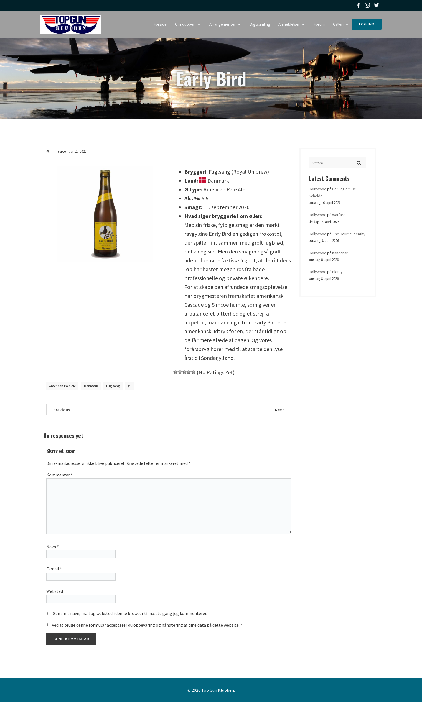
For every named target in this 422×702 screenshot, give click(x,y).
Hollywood (317, 188)
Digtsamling (260, 24)
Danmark (91, 386)
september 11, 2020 (72, 151)
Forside (160, 24)
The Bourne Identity (348, 233)
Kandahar (340, 252)
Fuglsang (113, 386)
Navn (52, 546)
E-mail (54, 569)
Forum (319, 24)
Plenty (337, 271)
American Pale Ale (62, 386)
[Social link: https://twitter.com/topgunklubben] (377, 5)
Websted (54, 591)
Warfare (338, 214)
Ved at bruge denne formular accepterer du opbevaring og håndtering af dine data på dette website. (147, 625)
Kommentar (59, 475)
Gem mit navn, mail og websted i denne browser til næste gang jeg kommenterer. (130, 613)
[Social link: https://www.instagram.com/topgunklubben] (368, 5)
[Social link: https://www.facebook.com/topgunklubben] (358, 5)
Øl (48, 151)
